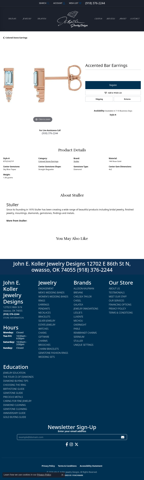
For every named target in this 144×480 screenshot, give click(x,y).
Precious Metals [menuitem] (13, 396)
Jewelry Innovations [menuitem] (86, 308)
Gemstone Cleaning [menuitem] (15, 409)
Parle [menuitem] (77, 328)
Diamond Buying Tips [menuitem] (15, 380)
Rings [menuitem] (41, 300)
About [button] (122, 19)
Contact (134, 19)
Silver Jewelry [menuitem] (46, 320)
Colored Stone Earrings (16, 37)
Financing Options (120, 304)
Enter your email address (72, 431)
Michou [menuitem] (78, 320)
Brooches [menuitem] (44, 344)
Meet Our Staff (118, 296)
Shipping (99, 99)
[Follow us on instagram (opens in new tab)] (71, 444)
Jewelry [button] (27, 19)
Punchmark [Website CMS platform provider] (77, 475)
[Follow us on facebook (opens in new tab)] (67, 444)
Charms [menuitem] (43, 340)
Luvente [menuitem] (78, 316)
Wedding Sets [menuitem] (46, 356)
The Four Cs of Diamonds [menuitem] (18, 376)
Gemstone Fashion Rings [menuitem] (53, 352)
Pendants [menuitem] (44, 308)
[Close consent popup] (62, 475)
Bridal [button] (12, 19)
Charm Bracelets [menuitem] (48, 348)
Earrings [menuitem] (43, 304)
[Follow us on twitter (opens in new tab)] (76, 444)
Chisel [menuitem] (77, 300)
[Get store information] (13, 317)
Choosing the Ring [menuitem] (14, 384)
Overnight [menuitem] (80, 324)
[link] (95, 3)
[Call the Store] (11, 314)
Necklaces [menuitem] (44, 312)
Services (110, 19)
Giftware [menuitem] (43, 336)
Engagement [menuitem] (46, 288)
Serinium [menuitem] (79, 336)
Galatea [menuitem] (78, 304)
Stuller (76, 161)
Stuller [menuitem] (78, 340)
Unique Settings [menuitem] (83, 344)
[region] (42, 83)
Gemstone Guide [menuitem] (13, 392)
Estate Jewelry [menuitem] (46, 324)
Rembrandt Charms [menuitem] (85, 332)
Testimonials (117, 292)
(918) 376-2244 (50, 133)
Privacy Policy (117, 308)
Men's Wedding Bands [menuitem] (51, 292)
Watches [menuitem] (43, 328)
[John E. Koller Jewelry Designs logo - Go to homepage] (72, 19)
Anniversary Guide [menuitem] (14, 413)
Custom (98, 19)
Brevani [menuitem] (78, 292)
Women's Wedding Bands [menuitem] (53, 296)
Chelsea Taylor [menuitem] (83, 296)
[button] (43, 3)
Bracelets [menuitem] (44, 316)
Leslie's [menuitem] (78, 312)
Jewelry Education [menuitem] (14, 372)
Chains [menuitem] (42, 332)
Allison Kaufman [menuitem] (84, 288)
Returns (127, 99)
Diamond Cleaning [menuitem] (14, 404)
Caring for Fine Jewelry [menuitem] (17, 400)
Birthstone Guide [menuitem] (13, 388)
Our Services (116, 300)
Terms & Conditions (121, 312)
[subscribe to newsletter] (123, 437)
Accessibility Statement (91, 466)
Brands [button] (42, 19)
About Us (114, 288)
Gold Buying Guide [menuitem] (14, 417)
